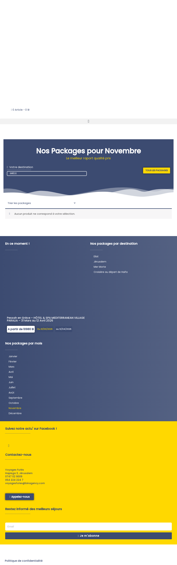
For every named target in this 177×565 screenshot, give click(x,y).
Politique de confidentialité (24, 561)
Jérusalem (100, 263)
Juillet (12, 388)
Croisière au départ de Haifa (111, 273)
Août (11, 394)
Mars (11, 368)
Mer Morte (100, 268)
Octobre (14, 404)
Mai (11, 378)
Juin (11, 383)
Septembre (15, 399)
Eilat (96, 257)
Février (13, 362)
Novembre (15, 409)
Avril (11, 373)
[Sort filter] (41, 204)
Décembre (15, 414)
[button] (88, 121)
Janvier (13, 357)
